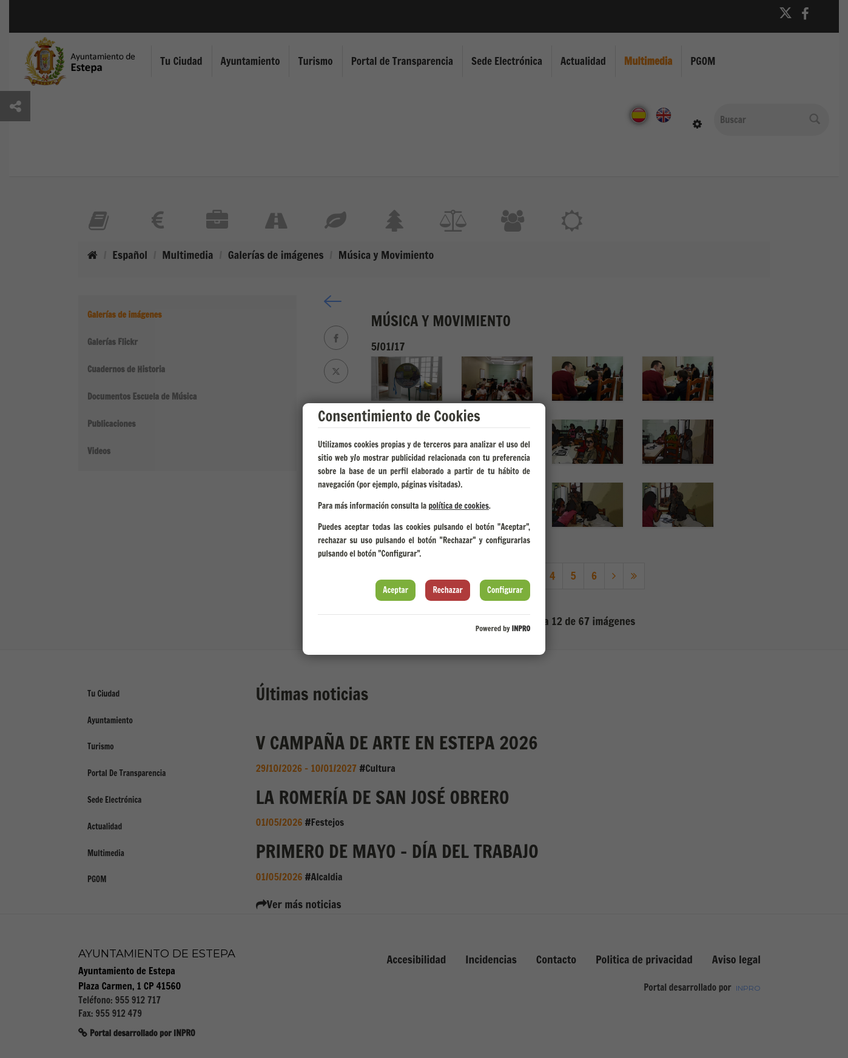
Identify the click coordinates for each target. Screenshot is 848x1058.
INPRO (520, 628)
